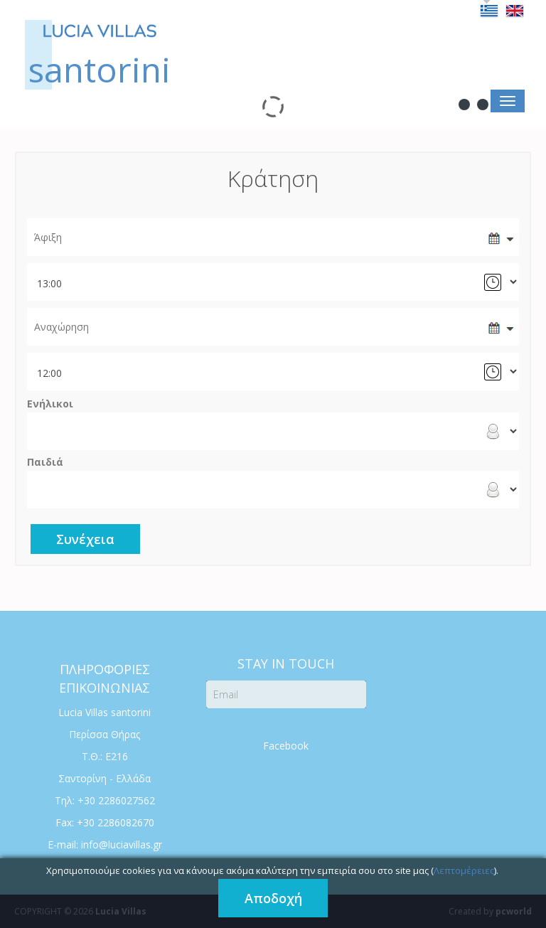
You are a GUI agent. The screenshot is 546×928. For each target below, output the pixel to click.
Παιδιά (45, 462)
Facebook (286, 745)
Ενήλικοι (50, 404)
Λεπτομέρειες (464, 870)
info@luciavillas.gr (121, 844)
